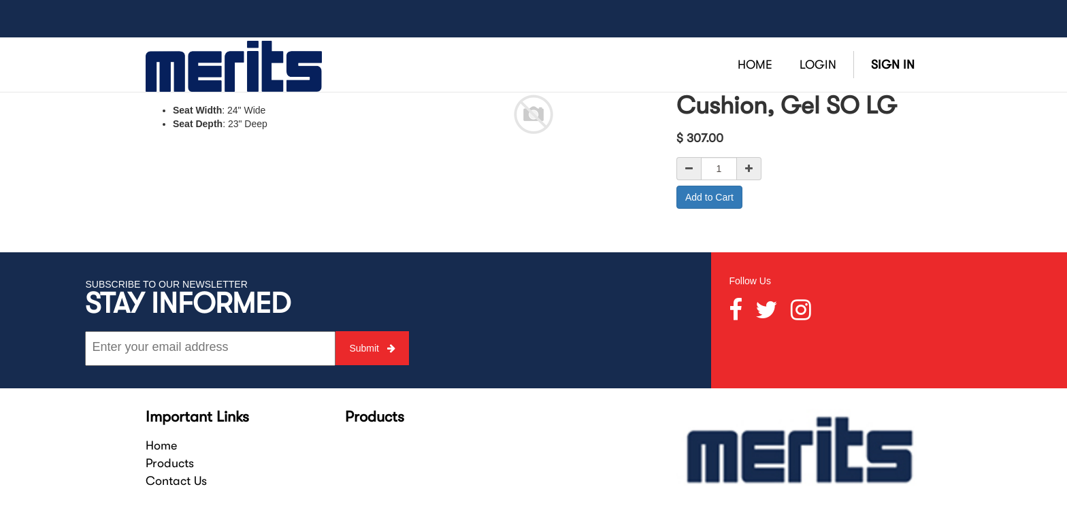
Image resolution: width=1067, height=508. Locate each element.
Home (161, 445)
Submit (372, 348)
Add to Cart (709, 197)
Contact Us (176, 481)
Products (170, 463)
